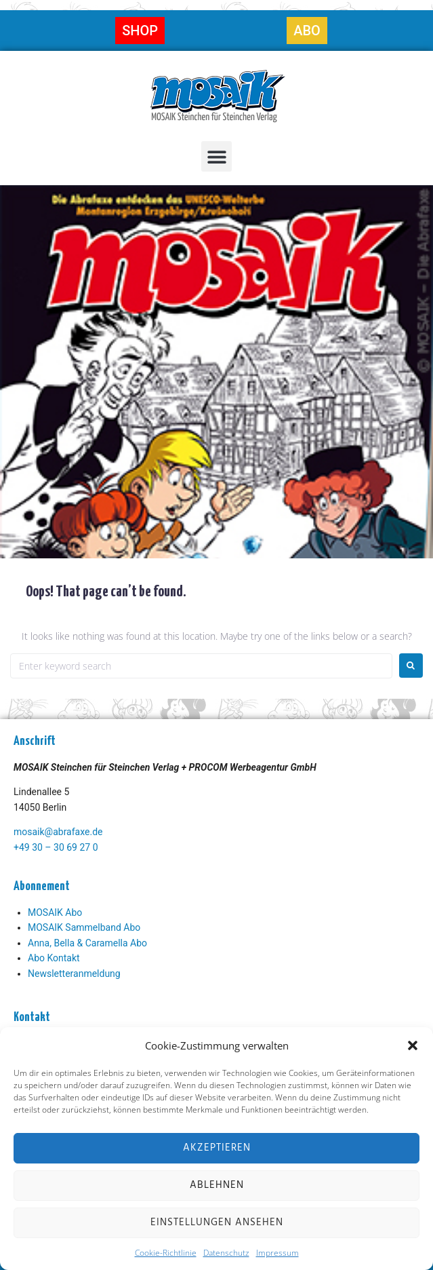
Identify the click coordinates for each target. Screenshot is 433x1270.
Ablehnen (217, 1185)
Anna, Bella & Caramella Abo (87, 943)
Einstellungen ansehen (216, 1222)
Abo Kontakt (54, 957)
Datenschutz (226, 1252)
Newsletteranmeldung (74, 973)
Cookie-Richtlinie (166, 1252)
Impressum (277, 1252)
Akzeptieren (217, 1148)
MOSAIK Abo (55, 912)
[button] (412, 1045)
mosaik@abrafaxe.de (58, 831)
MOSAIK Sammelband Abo (84, 927)
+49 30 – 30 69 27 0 (56, 847)
